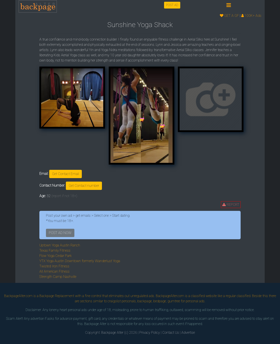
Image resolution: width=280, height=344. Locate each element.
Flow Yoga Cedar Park (55, 256)
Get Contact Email (65, 174)
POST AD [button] (172, 5)
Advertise (188, 332)
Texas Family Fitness (54, 250)
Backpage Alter (112, 332)
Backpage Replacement (56, 296)
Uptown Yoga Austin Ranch (59, 245)
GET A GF (229, 16)
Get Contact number (84, 186)
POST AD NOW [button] (60, 233)
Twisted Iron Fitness (54, 266)
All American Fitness (54, 271)
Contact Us (170, 332)
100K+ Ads (251, 16)
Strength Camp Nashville (57, 277)
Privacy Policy (149, 332)
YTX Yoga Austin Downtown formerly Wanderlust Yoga (79, 261)
